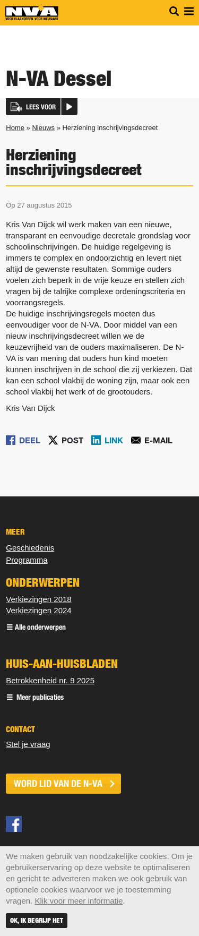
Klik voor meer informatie (78, 900)
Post (72, 440)
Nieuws (43, 128)
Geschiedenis (30, 547)
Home (15, 128)
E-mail (158, 440)
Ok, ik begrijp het (36, 920)
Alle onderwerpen (40, 628)
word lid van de (58, 783)
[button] (41, 106)
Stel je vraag (28, 744)
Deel (29, 440)
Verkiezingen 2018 (38, 599)
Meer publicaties (39, 698)
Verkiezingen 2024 (38, 610)
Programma (26, 559)
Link (114, 440)
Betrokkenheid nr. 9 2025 (50, 680)
